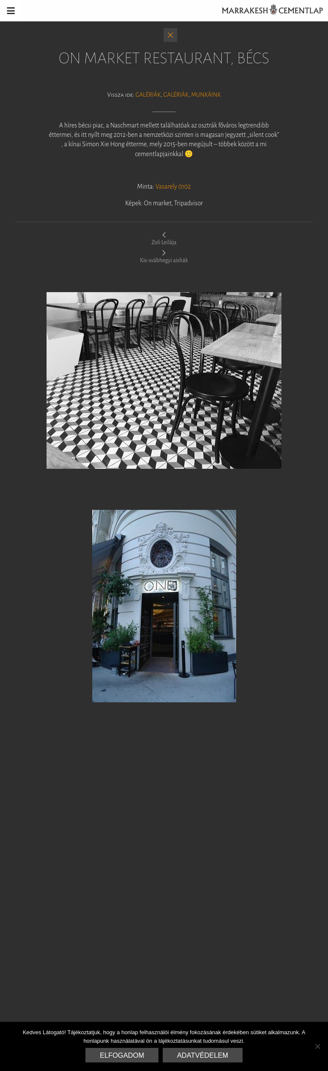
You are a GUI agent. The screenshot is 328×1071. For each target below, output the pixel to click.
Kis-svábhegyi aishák (164, 256)
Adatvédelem (202, 1055)
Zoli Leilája (164, 238)
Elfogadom (122, 1055)
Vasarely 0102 (173, 186)
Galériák (148, 95)
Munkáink (205, 95)
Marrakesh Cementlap (268, 10)
